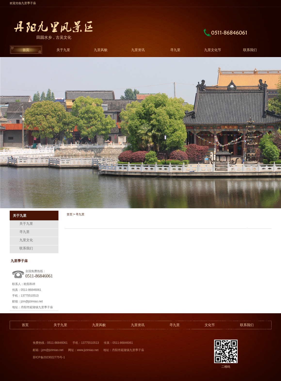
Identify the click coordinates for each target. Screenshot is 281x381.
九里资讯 (138, 50)
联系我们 (250, 50)
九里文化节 (212, 50)
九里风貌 (100, 50)
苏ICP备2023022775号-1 (49, 357)
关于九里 (63, 50)
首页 (26, 50)
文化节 (210, 325)
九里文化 (26, 240)
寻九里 (175, 50)
